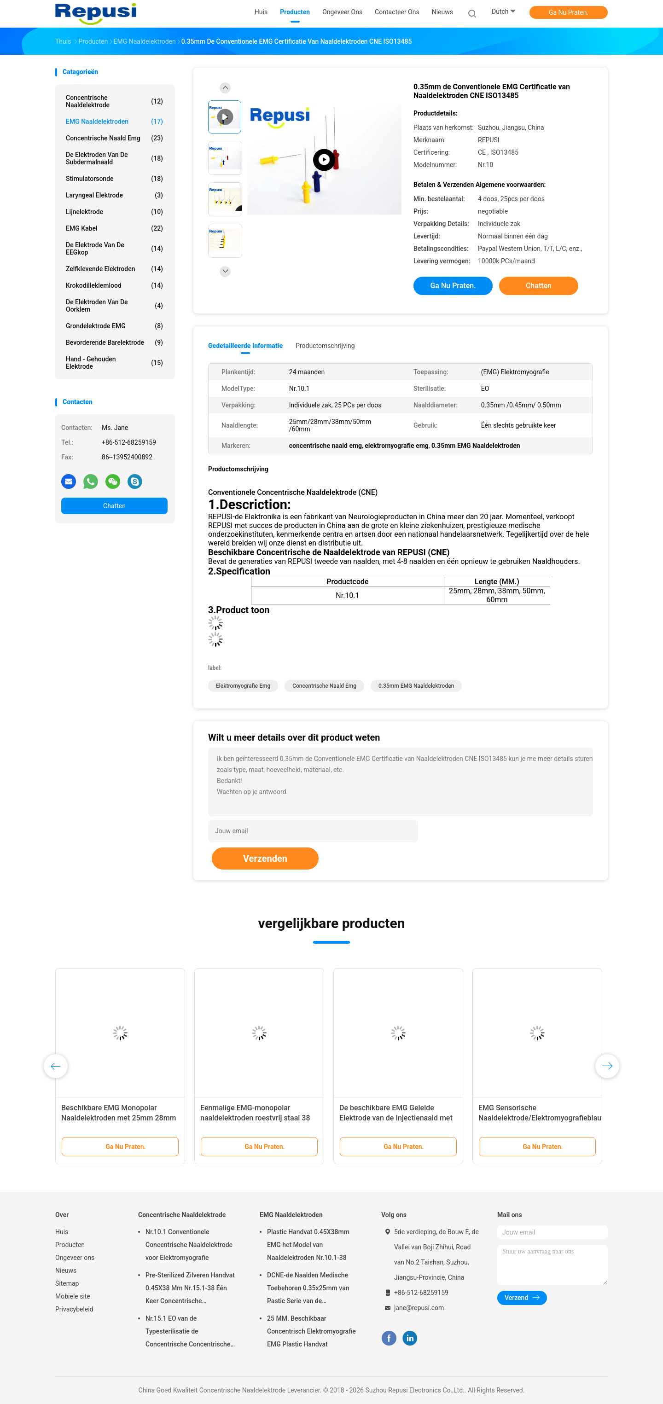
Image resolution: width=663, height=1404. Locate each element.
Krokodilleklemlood (114, 285)
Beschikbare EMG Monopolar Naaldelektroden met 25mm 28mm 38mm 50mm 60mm (118, 1117)
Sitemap (67, 1283)
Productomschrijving (325, 345)
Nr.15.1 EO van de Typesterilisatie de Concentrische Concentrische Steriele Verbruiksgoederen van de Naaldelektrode (190, 1333)
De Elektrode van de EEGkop (114, 248)
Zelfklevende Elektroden (114, 268)
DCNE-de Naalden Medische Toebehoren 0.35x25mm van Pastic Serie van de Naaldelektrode (308, 1289)
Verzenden (265, 858)
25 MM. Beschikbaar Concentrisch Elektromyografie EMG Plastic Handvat (311, 1331)
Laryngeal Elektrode (114, 195)
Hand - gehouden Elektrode (114, 362)
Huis (61, 1232)
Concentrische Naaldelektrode (114, 101)
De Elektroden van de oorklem (114, 305)
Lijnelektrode (114, 211)
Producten (70, 1244)
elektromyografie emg (243, 686)
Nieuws (65, 1270)
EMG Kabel (114, 228)
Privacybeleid (74, 1309)
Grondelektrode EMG (114, 326)
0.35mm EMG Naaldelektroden (416, 686)
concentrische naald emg (114, 138)
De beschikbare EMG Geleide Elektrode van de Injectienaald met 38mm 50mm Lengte (396, 1117)
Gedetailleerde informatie (245, 345)
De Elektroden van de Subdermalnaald (114, 158)
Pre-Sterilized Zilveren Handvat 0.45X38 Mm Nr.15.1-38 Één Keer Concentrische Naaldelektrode (190, 1289)
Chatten (114, 506)
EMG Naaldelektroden (114, 121)
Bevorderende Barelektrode (114, 342)
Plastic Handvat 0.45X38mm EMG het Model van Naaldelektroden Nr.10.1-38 (308, 1244)
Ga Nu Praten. (568, 12)
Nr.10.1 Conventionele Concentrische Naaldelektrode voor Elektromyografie (189, 1244)
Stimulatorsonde (114, 178)
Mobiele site (72, 1296)
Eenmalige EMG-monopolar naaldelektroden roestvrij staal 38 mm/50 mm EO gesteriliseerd (255, 1117)
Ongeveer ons (74, 1257)
